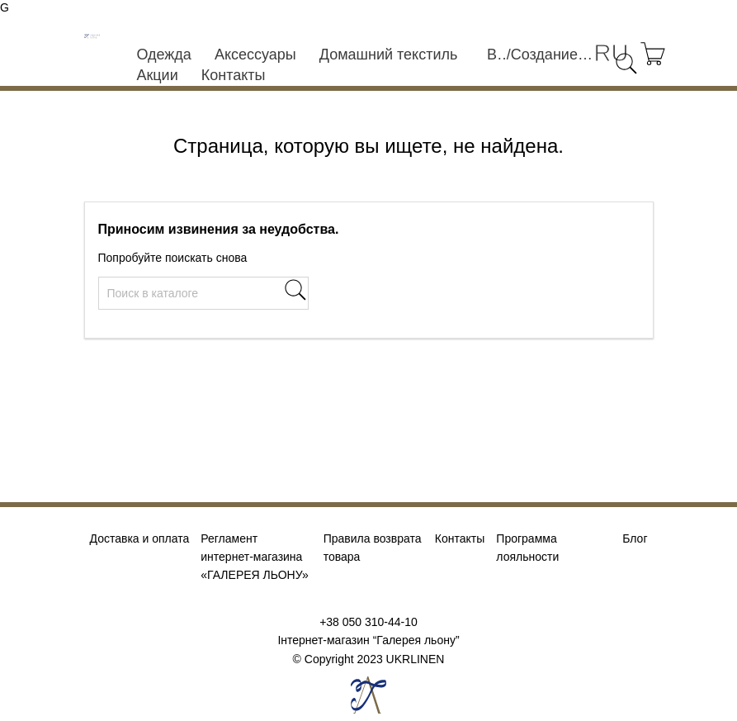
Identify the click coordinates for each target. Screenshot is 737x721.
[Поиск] (203, 293)
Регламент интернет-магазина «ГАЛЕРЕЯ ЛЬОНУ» (254, 557)
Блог (634, 538)
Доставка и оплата (140, 538)
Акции (156, 75)
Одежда (163, 54)
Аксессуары (255, 54)
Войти (497, 54)
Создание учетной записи (552, 54)
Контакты (233, 75)
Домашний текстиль (388, 54)
